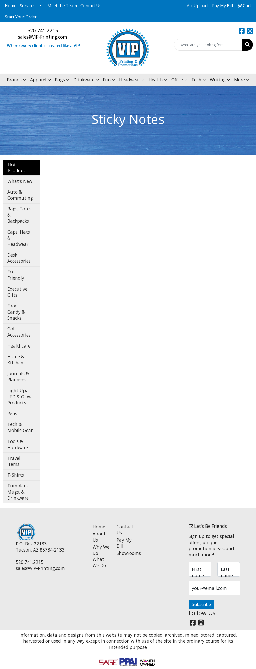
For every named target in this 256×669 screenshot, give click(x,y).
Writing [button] (218, 80)
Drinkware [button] (83, 80)
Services (27, 5)
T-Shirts (15, 475)
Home (10, 5)
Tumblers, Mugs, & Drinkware (18, 492)
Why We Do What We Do (101, 556)
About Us (99, 537)
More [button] (239, 80)
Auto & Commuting (20, 195)
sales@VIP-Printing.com (42, 37)
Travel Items (13, 461)
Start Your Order (21, 17)
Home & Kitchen (16, 359)
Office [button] (177, 80)
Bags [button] (60, 80)
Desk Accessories (19, 258)
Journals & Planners (18, 376)
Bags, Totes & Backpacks (19, 215)
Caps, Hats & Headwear (18, 238)
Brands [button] (14, 80)
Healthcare (18, 346)
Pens (12, 413)
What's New (19, 181)
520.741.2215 (42, 30)
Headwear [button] (129, 80)
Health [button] (156, 80)
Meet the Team (62, 5)
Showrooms (126, 553)
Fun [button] (107, 80)
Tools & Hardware (17, 444)
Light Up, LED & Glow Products (19, 396)
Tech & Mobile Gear (20, 427)
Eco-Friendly (15, 275)
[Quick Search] (208, 45)
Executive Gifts (17, 292)
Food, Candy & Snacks (16, 312)
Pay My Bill (124, 543)
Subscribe (201, 604)
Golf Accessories (19, 332)
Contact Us (90, 5)
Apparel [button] (38, 80)
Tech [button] (196, 80)
